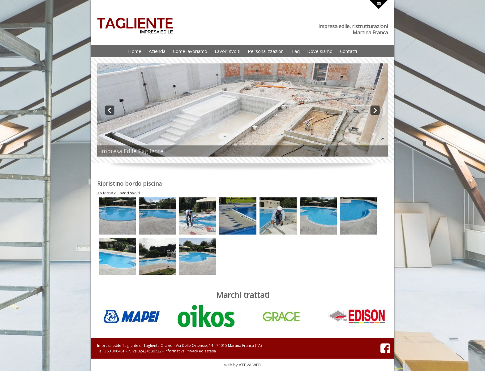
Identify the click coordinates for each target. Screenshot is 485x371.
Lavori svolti (227, 51)
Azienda (157, 51)
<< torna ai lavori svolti (118, 193)
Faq (296, 51)
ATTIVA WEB (250, 365)
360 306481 (114, 351)
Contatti (348, 51)
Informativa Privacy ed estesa (190, 351)
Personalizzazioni (266, 51)
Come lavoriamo (190, 51)
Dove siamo (320, 51)
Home (134, 51)
